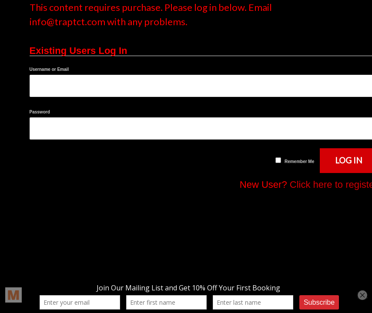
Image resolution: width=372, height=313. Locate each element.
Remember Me (299, 161)
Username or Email (49, 69)
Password (40, 112)
